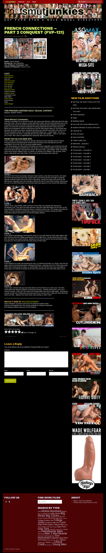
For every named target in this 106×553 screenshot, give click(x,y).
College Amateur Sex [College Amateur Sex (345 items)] (45, 520)
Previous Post (11, 336)
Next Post (63, 336)
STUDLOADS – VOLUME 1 (82, 169)
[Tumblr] (9, 501)
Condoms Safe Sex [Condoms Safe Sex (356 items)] (52, 522)
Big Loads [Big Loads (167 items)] (62, 516)
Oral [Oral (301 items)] (45, 536)
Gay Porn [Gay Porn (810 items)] (61, 526)
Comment (7, 350)
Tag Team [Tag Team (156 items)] (52, 540)
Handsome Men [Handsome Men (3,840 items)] (52, 531)
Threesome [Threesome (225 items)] (41, 542)
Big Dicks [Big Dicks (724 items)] (56, 513)
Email (29, 370)
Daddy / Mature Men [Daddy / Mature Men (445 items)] (56, 525)
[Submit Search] (79, 1)
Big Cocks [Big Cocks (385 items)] (47, 514)
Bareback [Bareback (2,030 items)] (56, 511)
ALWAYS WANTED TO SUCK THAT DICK (86, 127)
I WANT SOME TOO (79, 140)
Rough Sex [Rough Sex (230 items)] (50, 536)
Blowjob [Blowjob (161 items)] (40, 518)
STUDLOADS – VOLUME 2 (82, 166)
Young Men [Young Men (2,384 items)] (59, 544)
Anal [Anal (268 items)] (39, 511)
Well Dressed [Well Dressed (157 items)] (48, 545)
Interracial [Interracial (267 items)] (41, 534)
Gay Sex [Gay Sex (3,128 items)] (43, 528)
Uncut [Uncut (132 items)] (52, 542)
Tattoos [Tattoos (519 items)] (63, 540)
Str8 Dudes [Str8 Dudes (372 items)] (42, 540)
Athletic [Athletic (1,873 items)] (45, 511)
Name (6, 370)
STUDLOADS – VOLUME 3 (82, 163)
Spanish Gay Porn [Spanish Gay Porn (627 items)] (59, 538)
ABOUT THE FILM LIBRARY (82, 501)
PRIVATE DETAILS (79, 147)
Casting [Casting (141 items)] (64, 518)
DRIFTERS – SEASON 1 (81, 144)
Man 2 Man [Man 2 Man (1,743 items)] (51, 533)
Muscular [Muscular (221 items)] (40, 536)
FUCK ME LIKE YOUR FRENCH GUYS (85, 124)
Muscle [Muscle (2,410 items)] (62, 533)
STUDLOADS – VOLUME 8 (82, 156)
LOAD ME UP (77, 131)
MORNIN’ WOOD (78, 121)
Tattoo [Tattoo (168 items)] (57, 540)
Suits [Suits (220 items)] (48, 540)
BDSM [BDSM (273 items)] (64, 511)
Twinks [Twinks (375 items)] (48, 542)
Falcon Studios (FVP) (18, 36)
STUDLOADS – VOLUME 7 (82, 160)
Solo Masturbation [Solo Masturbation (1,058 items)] (48, 536)
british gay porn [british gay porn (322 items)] (56, 518)
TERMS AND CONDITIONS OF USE (85, 502)
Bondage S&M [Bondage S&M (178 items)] (47, 518)
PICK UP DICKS (78, 134)
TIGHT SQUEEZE (79, 115)
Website (51, 370)
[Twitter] (6, 501)
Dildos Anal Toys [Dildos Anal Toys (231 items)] (47, 527)
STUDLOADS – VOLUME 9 (82, 153)
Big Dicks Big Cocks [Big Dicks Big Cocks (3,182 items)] (51, 514)
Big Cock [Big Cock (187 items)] (40, 514)
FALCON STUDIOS (30, 302)
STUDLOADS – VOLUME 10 (82, 150)
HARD (75, 118)
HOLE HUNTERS (78, 137)
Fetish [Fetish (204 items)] (55, 527)
